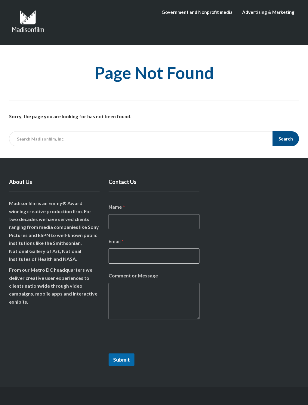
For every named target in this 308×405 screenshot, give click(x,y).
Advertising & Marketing (268, 12)
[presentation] (154, 349)
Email (116, 241)
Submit (121, 359)
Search (286, 138)
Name (117, 207)
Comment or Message (133, 275)
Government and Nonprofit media (197, 12)
